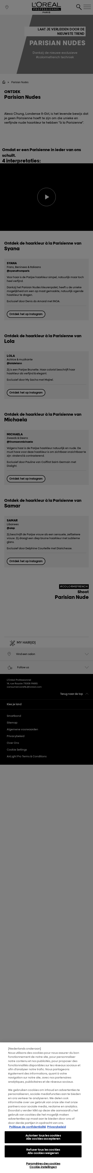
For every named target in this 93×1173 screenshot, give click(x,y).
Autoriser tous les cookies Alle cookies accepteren (43, 1139)
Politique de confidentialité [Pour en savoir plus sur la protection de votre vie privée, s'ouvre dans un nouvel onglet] (27, 1129)
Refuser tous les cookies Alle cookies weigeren (43, 1153)
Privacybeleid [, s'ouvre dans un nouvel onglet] (56, 1129)
